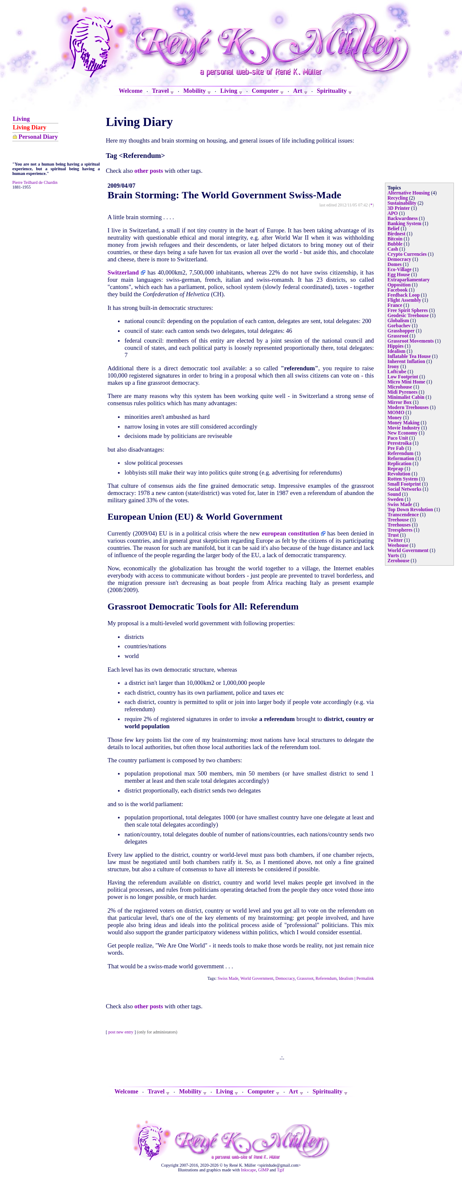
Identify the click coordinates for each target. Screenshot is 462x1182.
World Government (256, 978)
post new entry (120, 1032)
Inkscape (248, 1170)
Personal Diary (38, 136)
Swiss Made (228, 978)
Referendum (326, 978)
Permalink (365, 978)
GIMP (263, 1170)
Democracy (285, 978)
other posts (149, 170)
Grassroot (305, 978)
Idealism (346, 978)
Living (21, 118)
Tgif (280, 1170)
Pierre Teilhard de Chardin (34, 182)
